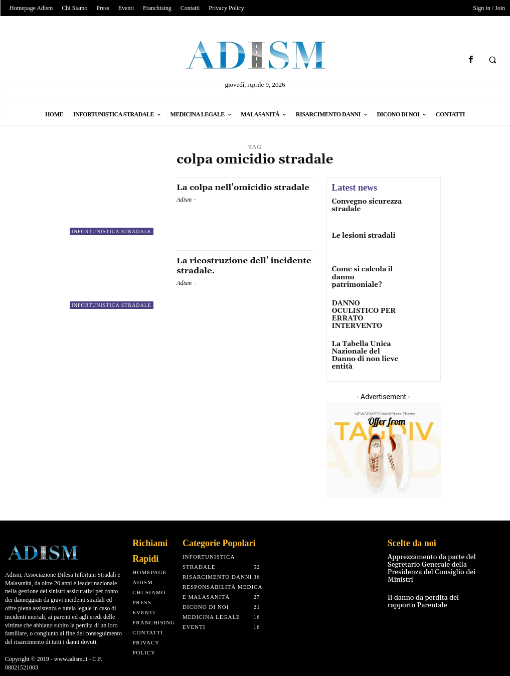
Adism (184, 209)
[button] (492, 60)
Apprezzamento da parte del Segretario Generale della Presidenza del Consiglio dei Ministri (426, 557)
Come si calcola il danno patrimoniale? (364, 274)
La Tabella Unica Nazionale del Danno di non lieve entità (364, 345)
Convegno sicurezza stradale (362, 205)
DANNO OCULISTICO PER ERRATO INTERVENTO (365, 311)
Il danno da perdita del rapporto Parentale (431, 587)
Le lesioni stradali (360, 236)
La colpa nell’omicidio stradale (228, 192)
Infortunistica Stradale (111, 231)
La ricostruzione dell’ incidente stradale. (226, 265)
